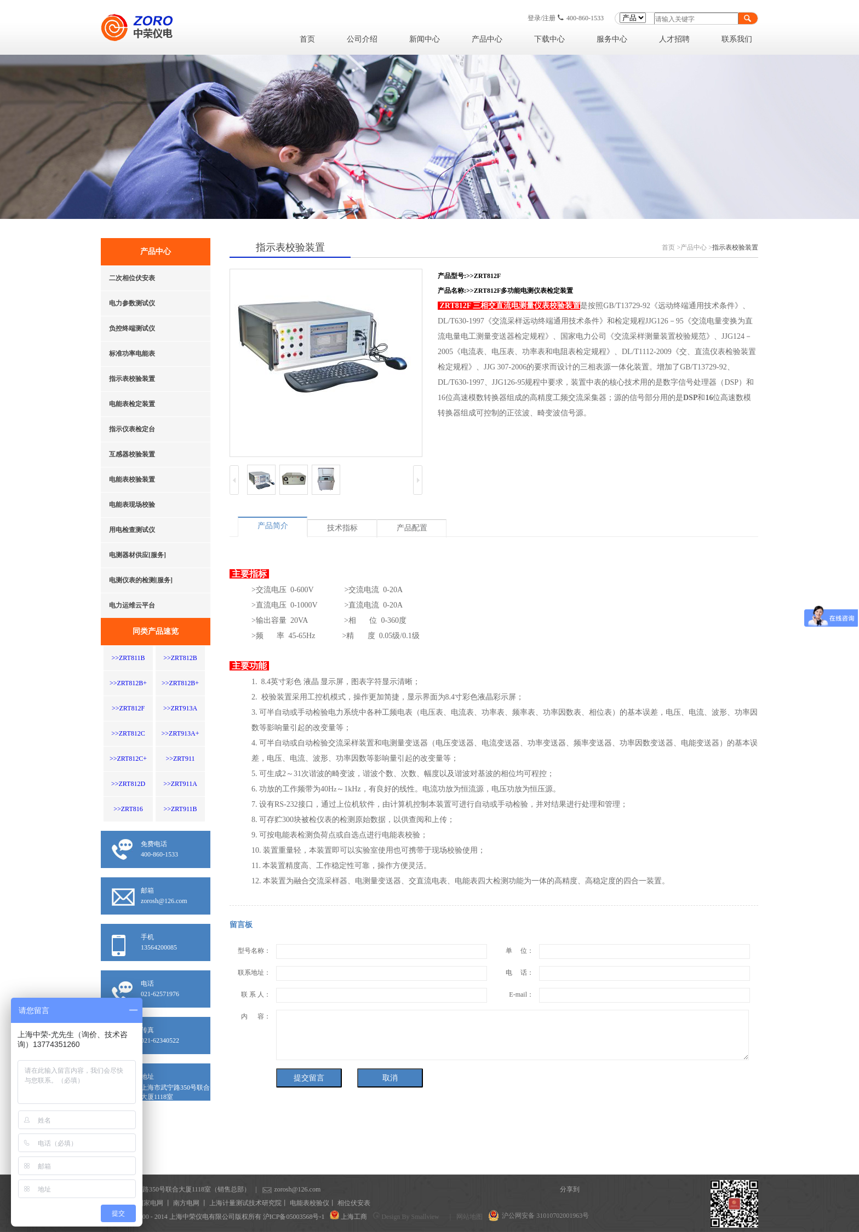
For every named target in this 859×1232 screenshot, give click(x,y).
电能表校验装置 (132, 479)
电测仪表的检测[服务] (141, 580)
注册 (549, 18)
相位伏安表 (353, 1203)
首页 (307, 39)
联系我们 (736, 39)
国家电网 (150, 1203)
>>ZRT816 (127, 809)
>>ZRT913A (180, 708)
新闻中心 (424, 39)
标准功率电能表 (132, 353)
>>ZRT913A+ (180, 733)
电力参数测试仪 (132, 303)
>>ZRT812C (128, 733)
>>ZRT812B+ (128, 683)
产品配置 (412, 528)
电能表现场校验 (132, 504)
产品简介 (272, 526)
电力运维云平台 (132, 605)
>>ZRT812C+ (128, 758)
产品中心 (487, 39)
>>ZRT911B (180, 809)
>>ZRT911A (180, 784)
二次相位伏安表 (132, 278)
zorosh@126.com (280, 1189)
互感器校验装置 (132, 454)
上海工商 (354, 1217)
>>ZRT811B (128, 658)
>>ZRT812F (128, 708)
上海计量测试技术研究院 (245, 1203)
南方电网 (186, 1203)
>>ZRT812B (180, 658)
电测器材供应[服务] (137, 555)
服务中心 (612, 39)
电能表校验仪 (309, 1203)
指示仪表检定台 (132, 429)
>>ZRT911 (179, 758)
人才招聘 (674, 39)
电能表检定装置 (132, 404)
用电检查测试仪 (132, 530)
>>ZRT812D (128, 784)
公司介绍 (362, 39)
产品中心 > (696, 247)
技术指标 (342, 528)
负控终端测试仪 (132, 328)
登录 (534, 18)
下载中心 (549, 39)
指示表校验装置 (132, 379)
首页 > (671, 247)
